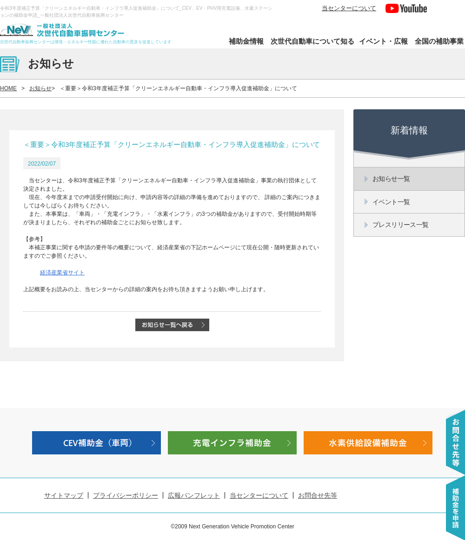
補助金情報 (246, 41)
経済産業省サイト (62, 272)
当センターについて (349, 8)
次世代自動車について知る (312, 41)
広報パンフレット (194, 495)
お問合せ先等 (317, 495)
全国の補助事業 (439, 41)
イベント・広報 (383, 41)
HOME (8, 88)
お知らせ (40, 88)
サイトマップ (63, 495)
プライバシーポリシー (125, 495)
